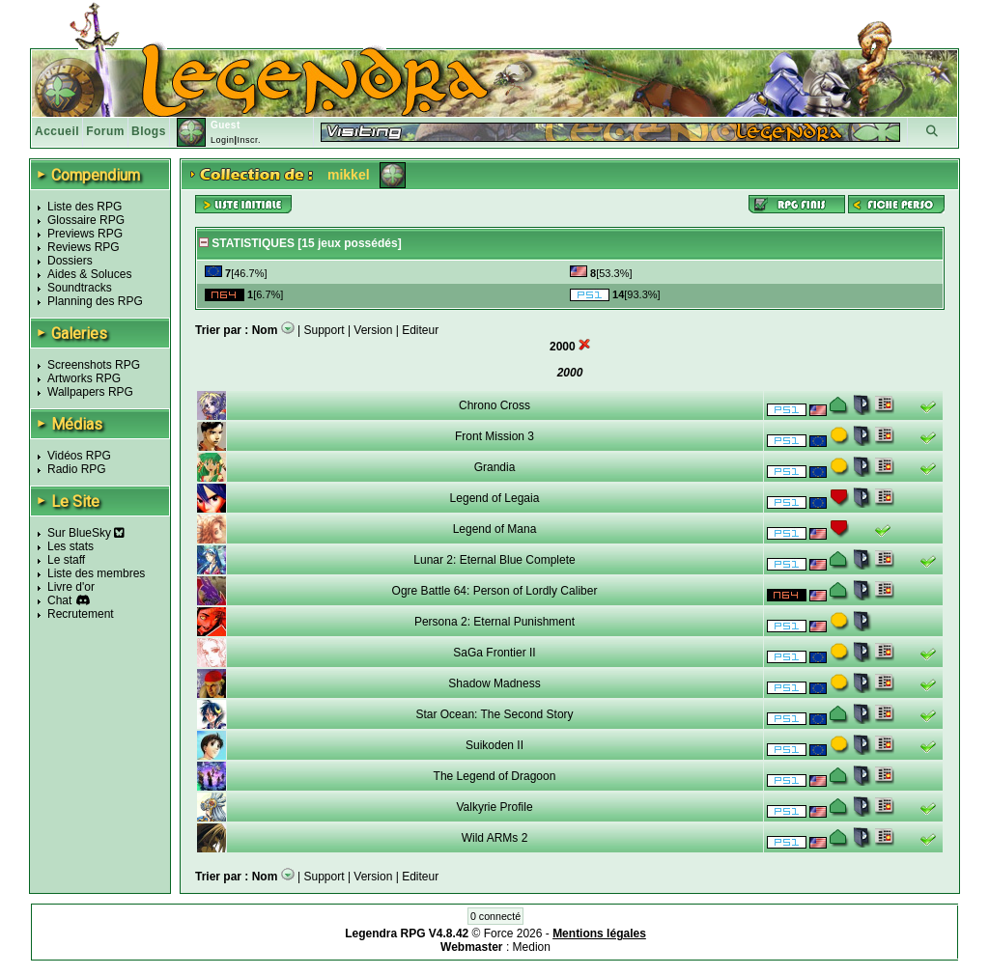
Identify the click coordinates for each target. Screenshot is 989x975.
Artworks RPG (84, 378)
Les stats (70, 546)
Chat (59, 600)
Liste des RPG (84, 206)
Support (324, 330)
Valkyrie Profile (494, 807)
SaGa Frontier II (494, 652)
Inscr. (249, 140)
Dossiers (70, 260)
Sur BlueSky (86, 533)
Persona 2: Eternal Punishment (494, 621)
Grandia (495, 467)
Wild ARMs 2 (495, 838)
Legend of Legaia (495, 498)
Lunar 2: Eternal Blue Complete (494, 560)
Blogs (148, 131)
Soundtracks (79, 287)
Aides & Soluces (89, 274)
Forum (105, 131)
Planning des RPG (95, 301)
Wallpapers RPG (90, 392)
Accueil (57, 131)
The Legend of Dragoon (495, 776)
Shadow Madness (494, 683)
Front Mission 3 (494, 436)
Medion (532, 947)
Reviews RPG (83, 247)
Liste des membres (96, 573)
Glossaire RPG (86, 220)
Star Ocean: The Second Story (494, 714)
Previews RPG (85, 233)
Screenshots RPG (93, 365)
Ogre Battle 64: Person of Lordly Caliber (495, 591)
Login (223, 140)
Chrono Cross (494, 405)
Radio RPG (76, 469)
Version (372, 330)
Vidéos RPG (79, 455)
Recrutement (80, 614)
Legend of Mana (495, 529)
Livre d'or (71, 587)
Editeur (420, 330)
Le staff (66, 560)
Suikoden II (494, 745)
